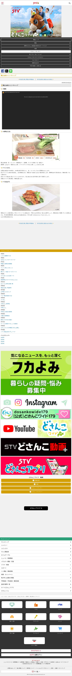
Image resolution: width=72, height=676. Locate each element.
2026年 (2, 337)
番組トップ (36, 39)
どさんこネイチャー (37, 491)
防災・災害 (12, 621)
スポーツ (3, 568)
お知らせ (58, 662)
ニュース (60, 609)
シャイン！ (4, 545)
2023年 (2, 343)
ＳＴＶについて (36, 660)
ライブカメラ (36, 633)
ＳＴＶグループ (64, 662)
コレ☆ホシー (35, 60)
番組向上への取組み (30, 662)
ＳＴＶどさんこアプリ (7, 587)
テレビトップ (5, 542)
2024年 (2, 341)
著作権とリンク (30, 668)
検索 (69, 3)
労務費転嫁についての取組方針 (43, 663)
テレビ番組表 (5, 551)
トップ (2, 596)
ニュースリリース (8, 662)
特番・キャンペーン (7, 574)
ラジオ (36, 609)
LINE (10, 71)
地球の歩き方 (35, 63)
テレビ (5, 596)
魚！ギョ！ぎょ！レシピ (35, 54)
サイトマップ (62, 668)
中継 (35, 48)
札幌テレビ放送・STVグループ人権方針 (45, 662)
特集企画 (37, 480)
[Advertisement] (36, 237)
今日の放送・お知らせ (35, 65)
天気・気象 (12, 633)
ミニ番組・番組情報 (7, 571)
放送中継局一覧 (5, 584)
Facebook (2, 71)
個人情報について (21, 668)
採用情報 (15, 662)
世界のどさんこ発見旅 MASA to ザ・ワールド (35, 45)
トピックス (4, 548)
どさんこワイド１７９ (12, 596)
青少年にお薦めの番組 (7, 577)
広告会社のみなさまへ (28, 663)
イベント (60, 621)
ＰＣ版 (36, 671)
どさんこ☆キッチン (35, 51)
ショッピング (60, 633)
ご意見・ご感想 (53, 668)
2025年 (2, 339)
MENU (2, 3)
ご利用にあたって (11, 668)
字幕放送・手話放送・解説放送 (10, 581)
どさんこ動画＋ (34, 645)
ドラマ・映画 (5, 564)
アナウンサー (36, 621)
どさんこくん (5, 590)
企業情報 (22, 662)
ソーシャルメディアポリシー (42, 668)
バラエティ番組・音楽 (7, 561)
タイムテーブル (5, 555)
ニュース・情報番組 (7, 558)
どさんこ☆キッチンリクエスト (35, 57)
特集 (35, 43)
